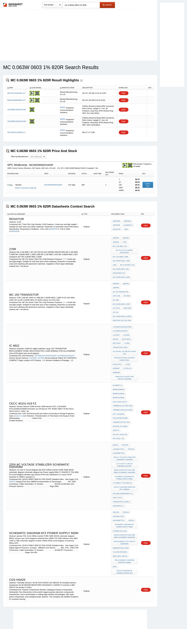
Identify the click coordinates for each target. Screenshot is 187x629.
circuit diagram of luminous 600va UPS (124, 546)
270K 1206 (116, 291)
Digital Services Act (120, 620)
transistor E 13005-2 (121, 481)
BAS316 (115, 331)
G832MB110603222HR (16, 121)
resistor (116, 229)
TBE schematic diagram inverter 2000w (124, 536)
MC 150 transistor (120, 287)
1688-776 (116, 415)
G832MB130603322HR (16, 110)
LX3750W (32, 348)
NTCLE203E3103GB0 (120, 403)
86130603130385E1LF (16, 132)
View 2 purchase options (25, 188)
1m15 (126, 229)
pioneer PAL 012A (120, 508)
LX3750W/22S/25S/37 (66, 346)
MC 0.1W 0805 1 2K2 (127, 262)
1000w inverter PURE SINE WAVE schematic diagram (124, 453)
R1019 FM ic (117, 354)
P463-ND (131, 432)
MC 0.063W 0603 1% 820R (122, 310)
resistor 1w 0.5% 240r (122, 313)
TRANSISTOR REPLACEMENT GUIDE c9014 (124, 349)
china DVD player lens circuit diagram (124, 366)
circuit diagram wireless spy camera (124, 469)
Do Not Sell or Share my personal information (92, 620)
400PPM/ (53, 229)
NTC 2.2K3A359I (118, 400)
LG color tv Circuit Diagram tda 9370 (124, 447)
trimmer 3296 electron (122, 396)
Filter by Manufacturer (19, 156)
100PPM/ (116, 241)
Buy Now (148, 185)
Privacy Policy (66, 620)
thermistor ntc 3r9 (121, 407)
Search (107, 5)
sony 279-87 (117, 477)
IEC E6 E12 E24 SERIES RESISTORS (124, 250)
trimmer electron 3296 (122, 392)
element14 (127, 225)
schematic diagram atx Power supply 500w (124, 459)
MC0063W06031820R (53, 185)
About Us (145, 620)
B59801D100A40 (118, 381)
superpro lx (118, 485)
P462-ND (125, 428)
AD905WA (116, 361)
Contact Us (134, 620)
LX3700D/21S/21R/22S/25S (45, 346)
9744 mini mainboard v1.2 (123, 473)
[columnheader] (17, 88)
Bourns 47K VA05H (120, 411)
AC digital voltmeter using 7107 (124, 343)
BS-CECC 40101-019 (120, 418)
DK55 (115, 541)
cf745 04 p (127, 358)
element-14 (17, 402)
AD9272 (12, 462)
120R (114, 262)
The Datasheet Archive (13, 5)
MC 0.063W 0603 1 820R (121, 274)
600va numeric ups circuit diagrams (124, 519)
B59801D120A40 (118, 385)
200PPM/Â (127, 221)
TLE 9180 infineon (120, 527)
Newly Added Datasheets (48, 620)
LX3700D (40, 348)
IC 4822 (126, 334)
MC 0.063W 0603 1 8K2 (121, 266)
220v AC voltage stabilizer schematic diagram (124, 441)
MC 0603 (127, 291)
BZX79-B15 (117, 334)
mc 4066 (116, 295)
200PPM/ (13, 231)
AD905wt (116, 358)
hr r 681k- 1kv (118, 422)
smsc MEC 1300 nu (120, 531)
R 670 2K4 (116, 302)
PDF (124, 93)
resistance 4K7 (119, 270)
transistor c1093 (120, 338)
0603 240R (127, 302)
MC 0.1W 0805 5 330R (120, 255)
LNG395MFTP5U (118, 436)
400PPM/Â (116, 221)
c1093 (127, 354)
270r (124, 241)
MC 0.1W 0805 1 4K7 (120, 245)
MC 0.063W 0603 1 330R (121, 259)
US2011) (131, 498)
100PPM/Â (116, 225)
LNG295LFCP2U (118, 432)
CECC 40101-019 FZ (120, 388)
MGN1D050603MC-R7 (16, 100)
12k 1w (115, 306)
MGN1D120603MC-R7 (16, 93)
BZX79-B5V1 (126, 331)
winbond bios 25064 (121, 524)
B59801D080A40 (118, 377)
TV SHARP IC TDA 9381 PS (122, 464)
